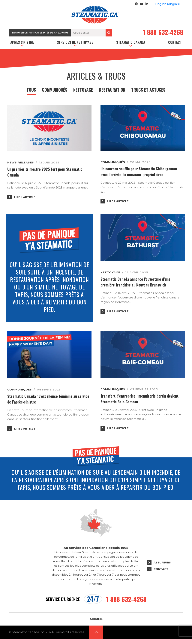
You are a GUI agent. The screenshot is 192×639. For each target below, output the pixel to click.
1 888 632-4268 (163, 32)
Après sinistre (22, 42)
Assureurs (162, 562)
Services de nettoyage (75, 42)
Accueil (96, 619)
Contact (175, 42)
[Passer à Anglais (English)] (167, 4)
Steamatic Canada (130, 42)
